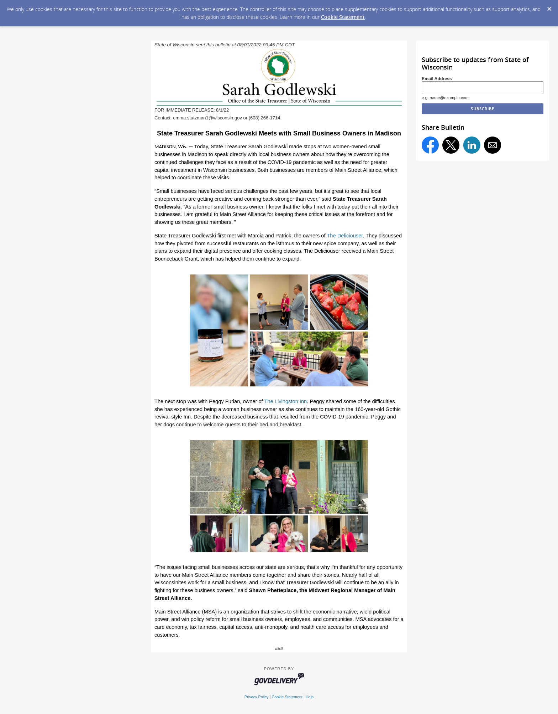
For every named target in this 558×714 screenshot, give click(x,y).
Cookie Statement (343, 17)
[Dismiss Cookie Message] (549, 7)
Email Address (437, 78)
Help (310, 697)
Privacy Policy (256, 697)
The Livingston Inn (285, 401)
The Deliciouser (345, 235)
